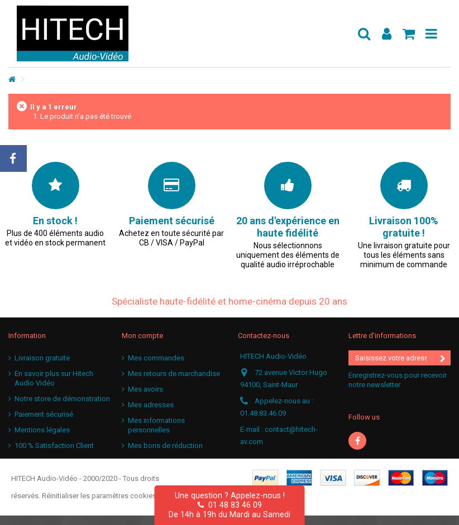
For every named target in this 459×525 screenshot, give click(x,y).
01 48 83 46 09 (230, 504)
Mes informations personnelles (156, 425)
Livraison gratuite (42, 358)
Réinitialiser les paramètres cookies (99, 496)
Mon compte (142, 335)
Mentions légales (42, 430)
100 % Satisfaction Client (54, 445)
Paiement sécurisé (44, 414)
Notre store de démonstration (62, 398)
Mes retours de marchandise (174, 373)
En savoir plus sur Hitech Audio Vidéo (54, 378)
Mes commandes (156, 358)
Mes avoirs (145, 389)
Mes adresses (151, 405)
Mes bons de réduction (165, 445)
